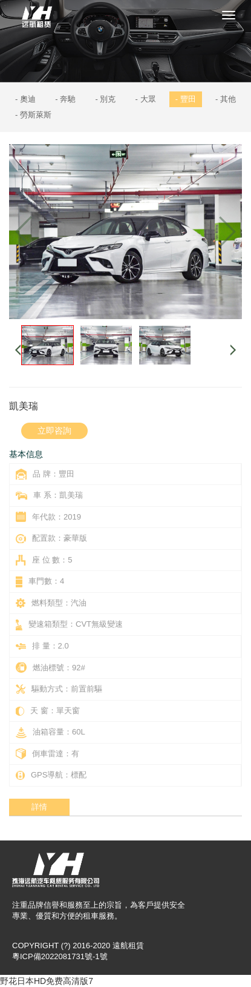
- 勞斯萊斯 (33, 114)
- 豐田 (185, 99)
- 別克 (105, 99)
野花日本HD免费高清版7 (46, 981)
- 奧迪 (25, 99)
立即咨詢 (54, 430)
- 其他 (225, 99)
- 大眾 (145, 99)
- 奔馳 (65, 99)
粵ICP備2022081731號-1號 (60, 956)
